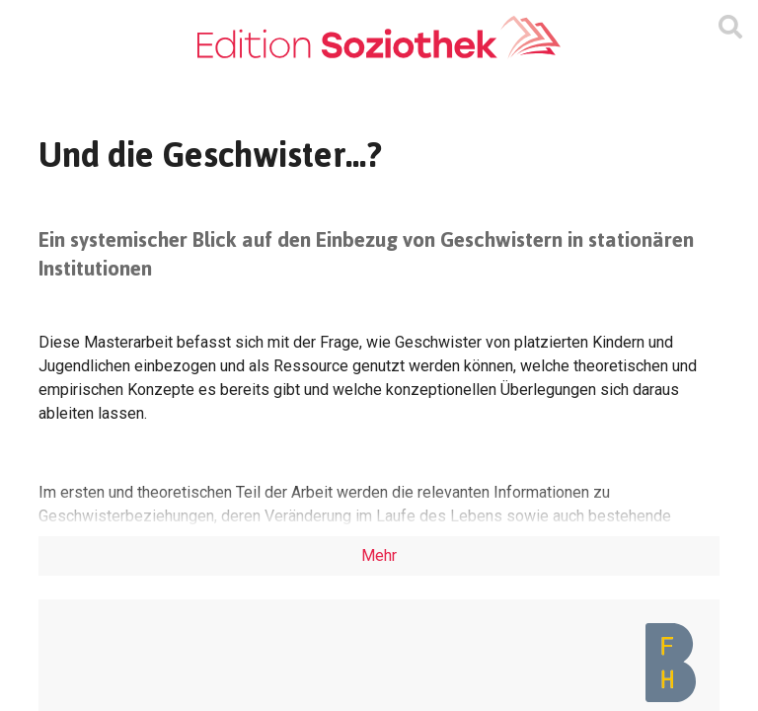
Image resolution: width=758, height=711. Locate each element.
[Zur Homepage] (379, 38)
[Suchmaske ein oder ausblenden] (730, 27)
